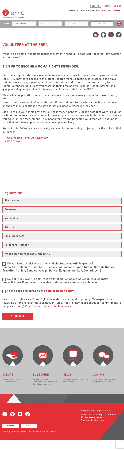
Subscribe (95, 6)
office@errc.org (96, 420)
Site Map (6, 432)
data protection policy (57, 306)
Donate (10, 426)
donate (8, 374)
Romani (108, 6)
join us (98, 374)
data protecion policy (60, 291)
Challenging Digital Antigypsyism (27, 138)
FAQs (28, 426)
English (118, 6)
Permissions (27, 432)
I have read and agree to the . (40, 291)
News (67, 374)
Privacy (15, 432)
